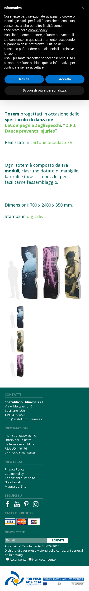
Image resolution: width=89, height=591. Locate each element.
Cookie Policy (14, 473)
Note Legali (13, 482)
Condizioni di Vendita (20, 478)
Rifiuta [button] (24, 79)
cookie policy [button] (37, 30)
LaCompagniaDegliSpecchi (33, 125)
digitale (34, 216)
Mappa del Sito (15, 486)
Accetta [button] (65, 79)
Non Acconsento (44, 559)
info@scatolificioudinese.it (24, 419)
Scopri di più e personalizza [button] (44, 90)
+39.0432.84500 (15, 415)
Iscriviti (57, 540)
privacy (18, 555)
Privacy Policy (14, 469)
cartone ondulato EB (51, 142)
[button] (83, 7)
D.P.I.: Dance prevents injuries (41, 128)
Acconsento (18, 559)
